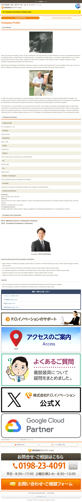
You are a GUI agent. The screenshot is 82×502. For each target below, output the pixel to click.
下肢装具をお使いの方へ (11, 299)
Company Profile (20, 18)
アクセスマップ (41, 496)
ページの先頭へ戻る (58, 444)
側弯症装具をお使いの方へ (12, 307)
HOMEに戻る (20, 444)
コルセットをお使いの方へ (12, 296)
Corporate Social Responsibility (61, 18)
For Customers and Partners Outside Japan (17, 12)
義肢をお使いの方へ (10, 303)
